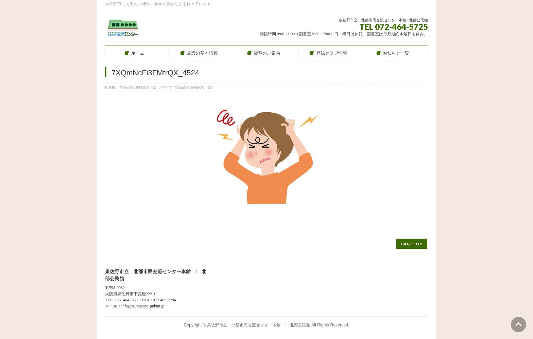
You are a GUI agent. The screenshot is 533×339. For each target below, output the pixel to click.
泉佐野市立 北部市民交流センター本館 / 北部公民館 (258, 325)
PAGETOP (412, 244)
